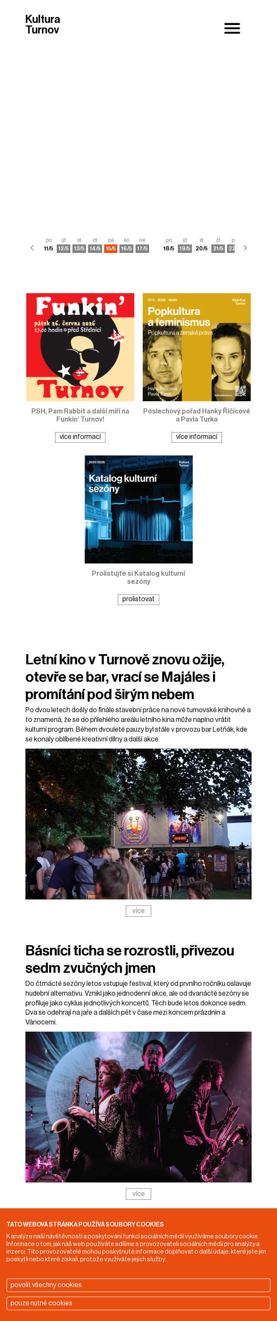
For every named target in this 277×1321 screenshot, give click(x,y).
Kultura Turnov (42, 25)
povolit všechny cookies (46, 1285)
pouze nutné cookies (41, 1303)
